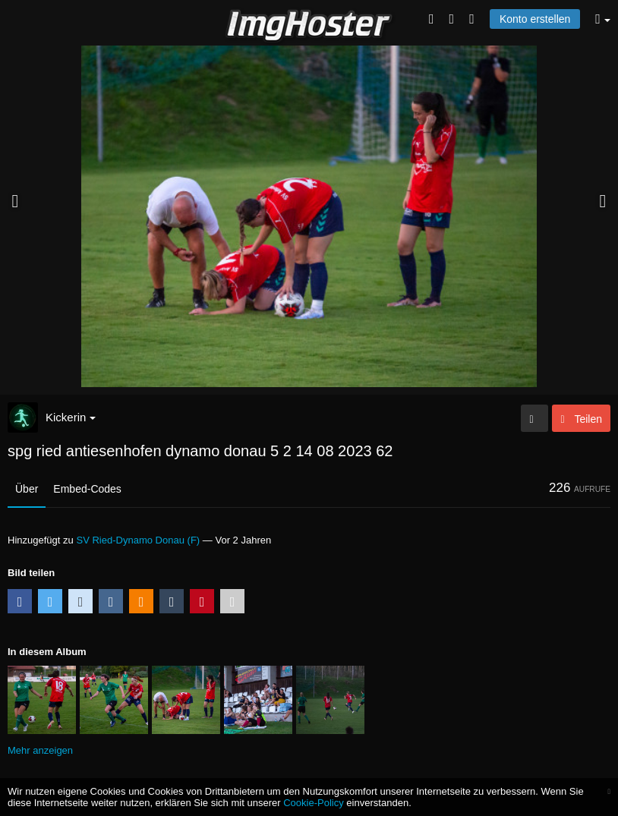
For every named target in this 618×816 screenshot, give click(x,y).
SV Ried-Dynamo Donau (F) (138, 540)
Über (26, 489)
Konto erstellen (535, 19)
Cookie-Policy (313, 802)
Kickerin (71, 417)
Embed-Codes (87, 489)
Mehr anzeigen (40, 750)
